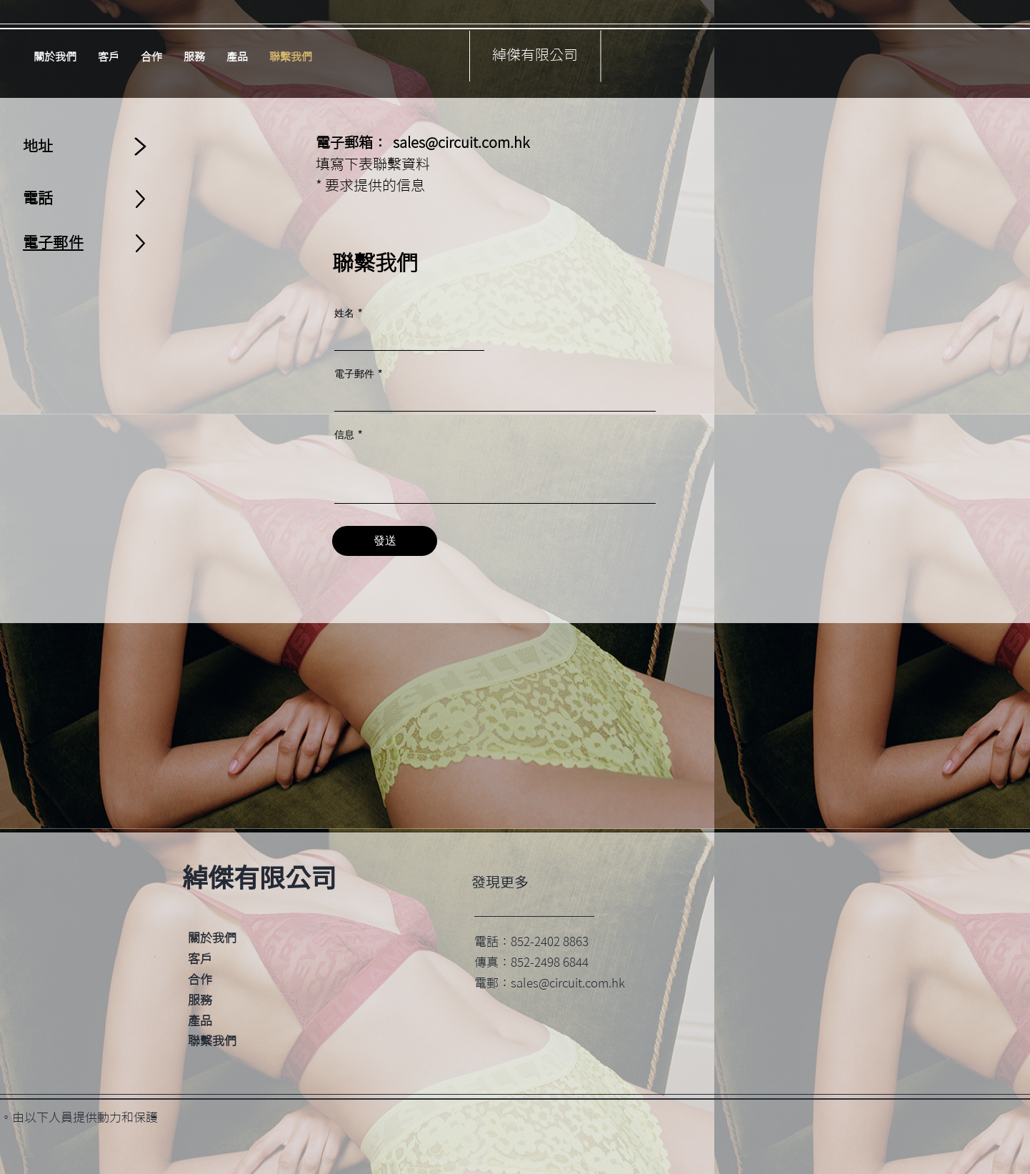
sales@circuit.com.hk (461, 142)
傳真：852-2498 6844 (531, 962)
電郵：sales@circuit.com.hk (549, 983)
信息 (344, 434)
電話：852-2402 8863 (531, 941)
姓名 (344, 313)
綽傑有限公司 (535, 54)
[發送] (384, 541)
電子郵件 (354, 374)
